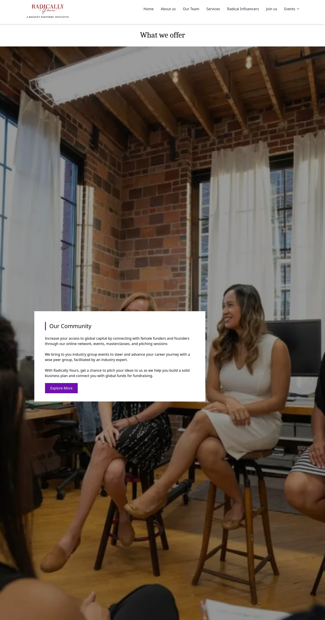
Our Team (191, 8)
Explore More (61, 388)
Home (148, 8)
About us (168, 8)
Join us (271, 8)
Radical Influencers (243, 8)
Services (213, 8)
